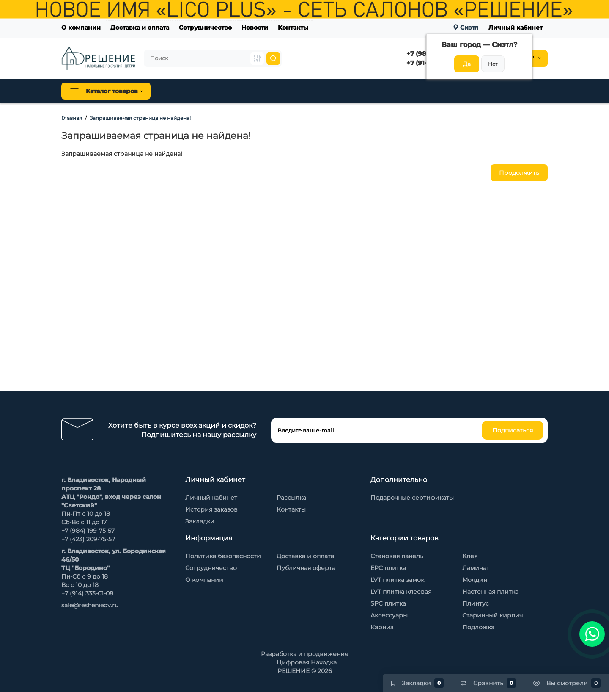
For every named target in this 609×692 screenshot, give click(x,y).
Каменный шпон (473, 91)
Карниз (381, 627)
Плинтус (266, 91)
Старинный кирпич (492, 615)
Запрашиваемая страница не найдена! (140, 118)
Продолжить (519, 173)
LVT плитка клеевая (400, 591)
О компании (81, 27)
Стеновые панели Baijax (397, 91)
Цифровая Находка (307, 662)
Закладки (199, 521)
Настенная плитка (490, 591)
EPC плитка (388, 568)
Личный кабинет (515, 27)
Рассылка (291, 497)
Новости (254, 27)
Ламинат (475, 568)
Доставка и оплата (139, 27)
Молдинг (476, 580)
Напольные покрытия (201, 91)
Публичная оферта (306, 568)
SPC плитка (388, 603)
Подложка (478, 627)
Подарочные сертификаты (412, 497)
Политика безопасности (223, 556)
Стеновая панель (320, 91)
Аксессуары (389, 615)
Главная (71, 118)
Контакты (293, 27)
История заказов (211, 509)
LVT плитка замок (397, 580)
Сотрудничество (205, 27)
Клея (469, 556)
